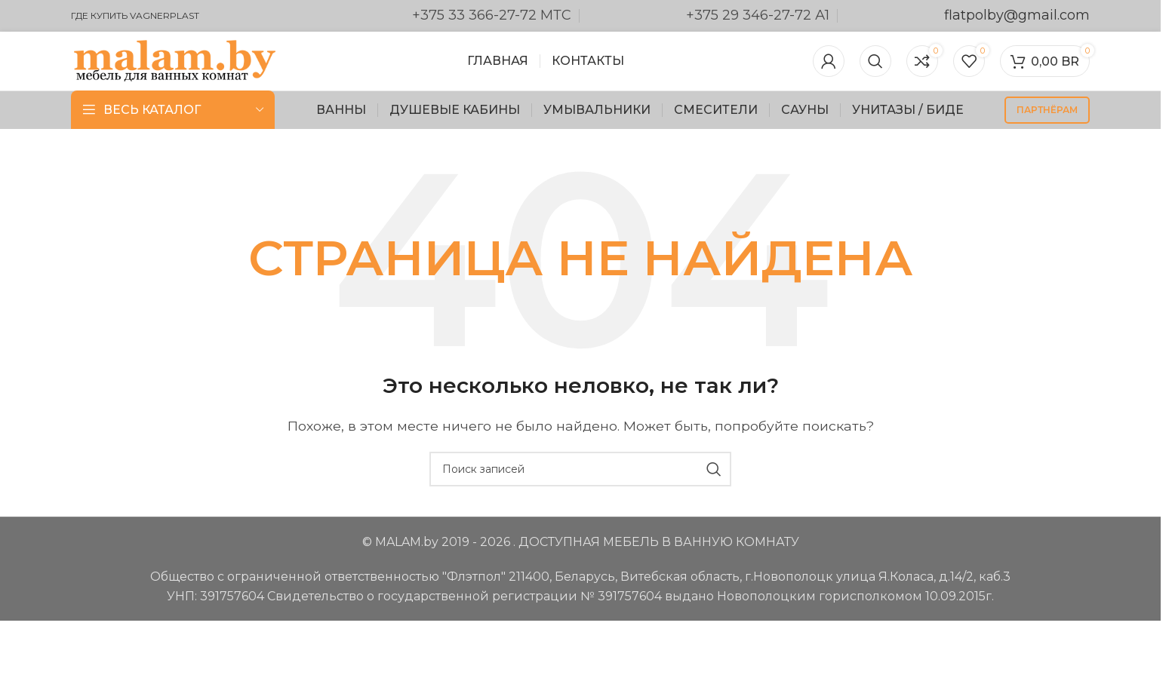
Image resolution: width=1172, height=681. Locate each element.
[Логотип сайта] (174, 61)
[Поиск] (875, 62)
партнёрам (1047, 111)
